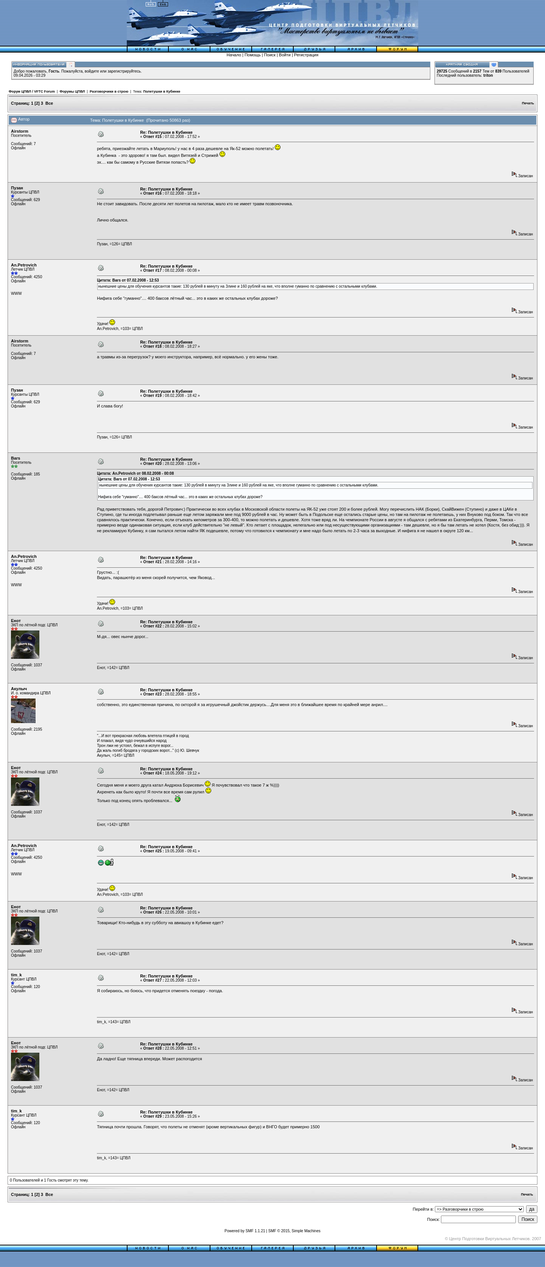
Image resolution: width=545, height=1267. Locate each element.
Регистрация (306, 55)
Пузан (17, 188)
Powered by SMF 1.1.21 (244, 1231)
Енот (16, 620)
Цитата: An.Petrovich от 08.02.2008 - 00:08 (135, 473)
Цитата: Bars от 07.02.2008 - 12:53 (128, 280)
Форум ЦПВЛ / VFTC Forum (32, 91)
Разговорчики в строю (109, 91)
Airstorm (19, 131)
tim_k (16, 975)
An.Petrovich (24, 265)
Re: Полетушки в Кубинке (166, 132)
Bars (15, 458)
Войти (285, 55)
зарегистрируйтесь (124, 71)
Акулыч (19, 688)
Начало (234, 55)
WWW (16, 293)
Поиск (270, 55)
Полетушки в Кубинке (161, 91)
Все (49, 103)
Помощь (252, 55)
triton (488, 75)
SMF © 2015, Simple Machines (294, 1231)
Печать (528, 103)
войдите (92, 71)
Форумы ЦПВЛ (72, 91)
